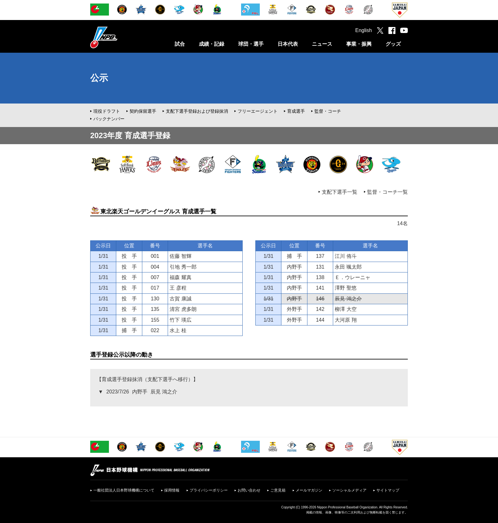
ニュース (322, 44)
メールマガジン (309, 490)
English (363, 30)
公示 (99, 78)
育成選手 (296, 111)
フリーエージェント (258, 111)
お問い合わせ (249, 490)
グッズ (393, 44)
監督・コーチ (327, 111)
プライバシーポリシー (209, 490)
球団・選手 (251, 44)
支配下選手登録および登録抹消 (197, 111)
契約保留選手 (143, 111)
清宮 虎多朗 (183, 309)
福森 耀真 (180, 277)
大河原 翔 (345, 320)
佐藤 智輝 (180, 256)
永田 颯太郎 (348, 267)
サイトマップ (387, 490)
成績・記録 (211, 44)
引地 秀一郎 (183, 267)
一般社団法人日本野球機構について (123, 490)
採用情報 (171, 490)
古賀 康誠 (180, 298)
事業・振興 (359, 44)
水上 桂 (178, 330)
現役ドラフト (106, 111)
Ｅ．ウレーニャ (352, 277)
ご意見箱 (278, 490)
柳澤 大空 (345, 309)
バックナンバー (108, 118)
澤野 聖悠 (345, 288)
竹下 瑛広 (180, 320)
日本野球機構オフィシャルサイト (119, 37)
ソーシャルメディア (349, 490)
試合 (180, 44)
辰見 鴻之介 (348, 298)
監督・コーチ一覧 (387, 192)
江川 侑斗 (345, 256)
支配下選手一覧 (339, 192)
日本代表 (288, 44)
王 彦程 (178, 288)
